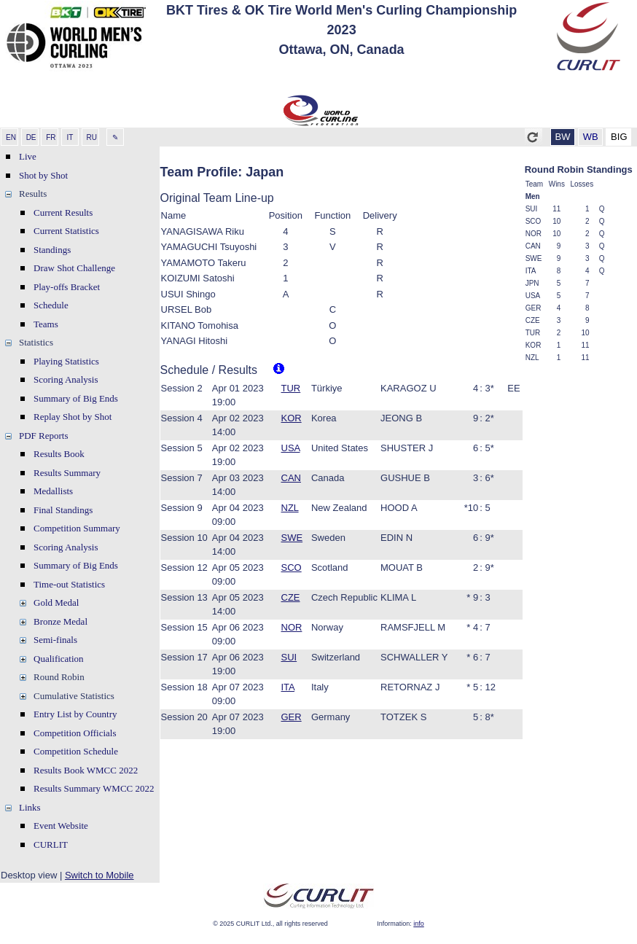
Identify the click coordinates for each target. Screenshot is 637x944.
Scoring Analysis (66, 379)
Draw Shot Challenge (74, 267)
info (418, 923)
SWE (292, 537)
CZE (290, 597)
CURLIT (51, 844)
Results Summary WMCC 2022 (94, 788)
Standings (52, 249)
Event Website (61, 825)
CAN (291, 477)
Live (27, 156)
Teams (46, 324)
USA (290, 447)
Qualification (59, 658)
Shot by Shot (43, 175)
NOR (291, 627)
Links (30, 807)
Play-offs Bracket (67, 286)
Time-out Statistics (69, 584)
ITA (288, 687)
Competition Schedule (76, 751)
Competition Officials (75, 732)
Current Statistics (66, 230)
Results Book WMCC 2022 (86, 770)
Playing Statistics (66, 361)
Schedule (51, 305)
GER (291, 716)
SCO (291, 567)
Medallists (53, 490)
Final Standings (63, 509)
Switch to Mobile (99, 875)
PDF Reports (44, 435)
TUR (291, 388)
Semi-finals (55, 639)
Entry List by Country (75, 714)
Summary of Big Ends (76, 398)
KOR (291, 418)
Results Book (59, 453)
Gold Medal (56, 602)
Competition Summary (77, 528)
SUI (289, 657)
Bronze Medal (60, 621)
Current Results (63, 212)
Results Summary (67, 472)
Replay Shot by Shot (73, 416)
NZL (290, 507)
